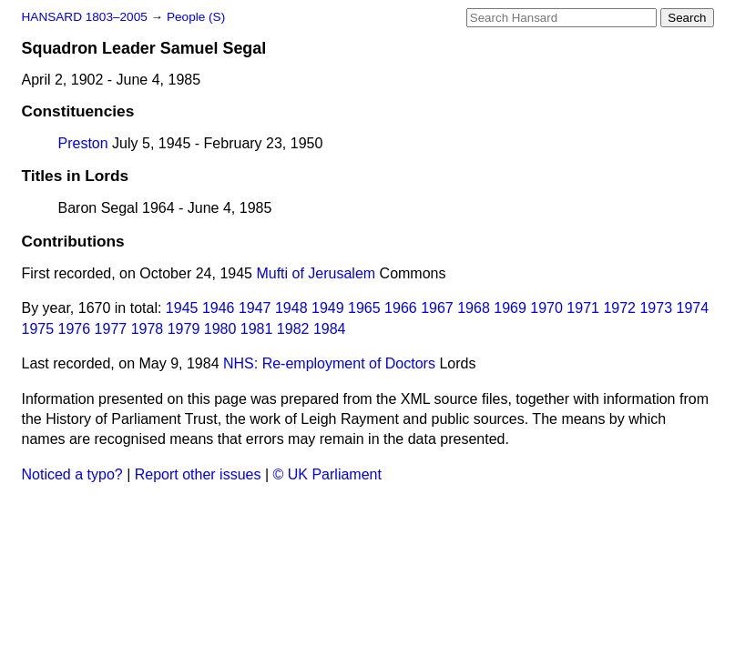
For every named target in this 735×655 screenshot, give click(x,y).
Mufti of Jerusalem (315, 273)
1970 (546, 308)
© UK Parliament (327, 474)
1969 (510, 308)
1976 (74, 329)
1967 (437, 308)
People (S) (196, 17)
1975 (38, 329)
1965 (364, 308)
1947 (255, 308)
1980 (220, 329)
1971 (583, 308)
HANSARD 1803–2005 (85, 17)
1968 (473, 308)
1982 (293, 329)
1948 (291, 308)
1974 (692, 308)
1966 (400, 308)
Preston (83, 143)
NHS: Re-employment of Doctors (329, 363)
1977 (111, 329)
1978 (147, 329)
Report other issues (198, 474)
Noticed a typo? (72, 474)
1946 (218, 308)
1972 (619, 308)
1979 (184, 329)
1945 (182, 308)
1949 (327, 308)
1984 (329, 329)
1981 (256, 329)
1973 (655, 308)
